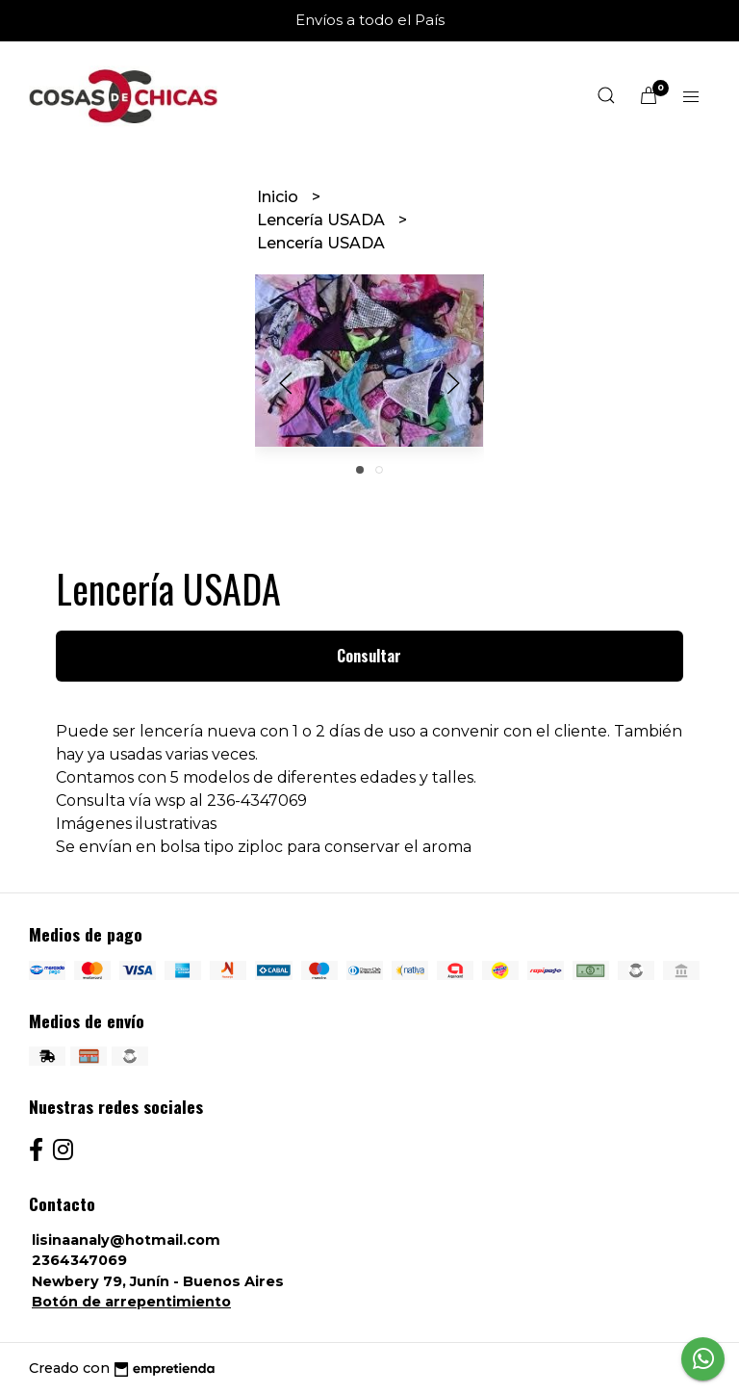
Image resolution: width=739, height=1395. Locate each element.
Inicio (279, 197)
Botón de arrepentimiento (131, 1301)
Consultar (369, 655)
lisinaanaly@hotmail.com (126, 1240)
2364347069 (79, 1260)
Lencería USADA (323, 220)
